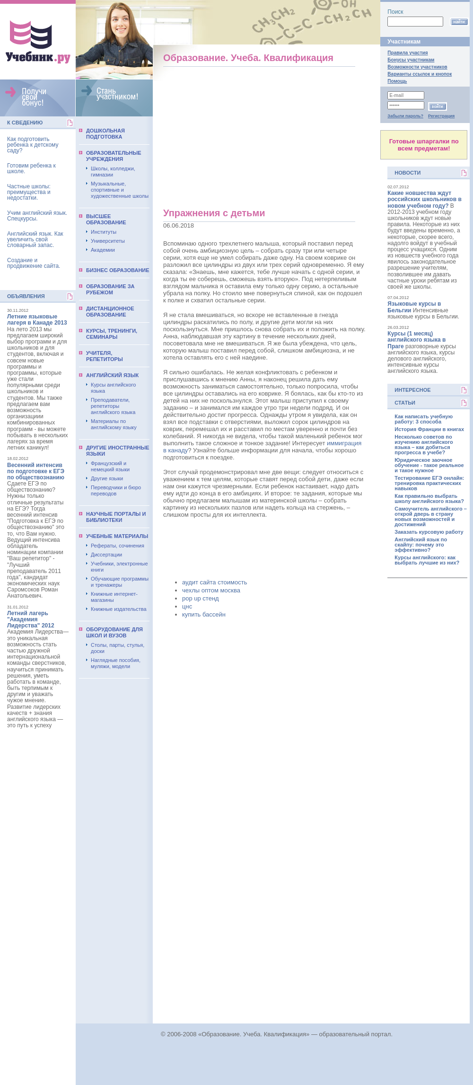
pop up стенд (200, 598)
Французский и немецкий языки (110, 466)
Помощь (397, 81)
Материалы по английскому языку (114, 424)
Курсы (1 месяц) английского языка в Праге (416, 339)
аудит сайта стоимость (214, 582)
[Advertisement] (38, 880)
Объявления (26, 296)
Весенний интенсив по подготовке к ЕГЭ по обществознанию (35, 471)
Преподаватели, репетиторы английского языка (113, 406)
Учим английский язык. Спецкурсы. (37, 215)
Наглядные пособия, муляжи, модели (115, 663)
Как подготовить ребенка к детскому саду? (32, 144)
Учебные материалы (117, 536)
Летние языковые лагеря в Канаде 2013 (37, 319)
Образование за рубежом (110, 289)
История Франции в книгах (429, 429)
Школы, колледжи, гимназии (113, 171)
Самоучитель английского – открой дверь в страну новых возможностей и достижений (430, 516)
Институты (103, 232)
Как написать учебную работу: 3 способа (423, 419)
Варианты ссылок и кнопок (419, 74)
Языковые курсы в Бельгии (414, 306)
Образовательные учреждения (113, 156)
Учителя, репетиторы (104, 356)
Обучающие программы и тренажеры (120, 582)
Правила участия (407, 52)
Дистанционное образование (110, 312)
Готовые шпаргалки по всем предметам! (424, 145)
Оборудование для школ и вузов (114, 632)
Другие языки (107, 478)
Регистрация (441, 116)
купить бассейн (204, 614)
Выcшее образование (106, 219)
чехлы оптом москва (211, 590)
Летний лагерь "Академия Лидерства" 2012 (30, 619)
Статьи (404, 403)
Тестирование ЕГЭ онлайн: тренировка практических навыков (429, 483)
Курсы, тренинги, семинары (111, 334)
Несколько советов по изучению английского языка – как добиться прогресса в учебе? (423, 444)
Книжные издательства (119, 609)
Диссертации (106, 554)
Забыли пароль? (405, 116)
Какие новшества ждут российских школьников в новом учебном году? (424, 199)
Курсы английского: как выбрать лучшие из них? (426, 560)
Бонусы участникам (410, 59)
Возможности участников (417, 67)
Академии (103, 250)
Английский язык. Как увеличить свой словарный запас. (35, 239)
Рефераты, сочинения (117, 545)
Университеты (108, 241)
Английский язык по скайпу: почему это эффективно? (420, 545)
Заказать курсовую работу (428, 532)
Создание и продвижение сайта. (33, 263)
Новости (407, 173)
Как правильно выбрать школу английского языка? (429, 499)
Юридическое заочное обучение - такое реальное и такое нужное (429, 465)
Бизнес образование (117, 270)
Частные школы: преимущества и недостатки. (29, 192)
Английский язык (112, 375)
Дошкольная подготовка (105, 134)
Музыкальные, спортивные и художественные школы (120, 190)
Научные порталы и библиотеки (116, 517)
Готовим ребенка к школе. (31, 168)
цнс (187, 606)
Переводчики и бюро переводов (116, 490)
